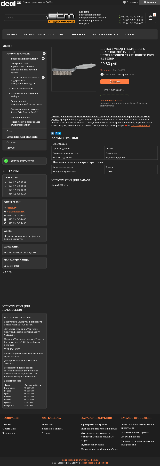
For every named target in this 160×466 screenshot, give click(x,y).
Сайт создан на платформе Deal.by (80, 459)
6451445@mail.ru (15, 211)
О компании (9, 428)
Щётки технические (92, 444)
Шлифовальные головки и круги (99, 428)
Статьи (130, 34)
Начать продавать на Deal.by (38, 2)
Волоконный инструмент (135, 432)
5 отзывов (132, 2)
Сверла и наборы (20, 116)
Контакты (79, 34)
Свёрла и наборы (130, 436)
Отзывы (11, 142)
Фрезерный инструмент (24, 58)
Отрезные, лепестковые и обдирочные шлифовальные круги (97, 437)
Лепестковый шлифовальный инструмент (26, 102)
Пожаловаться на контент (94, 462)
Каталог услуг (9, 433)
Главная (11, 34)
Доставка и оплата (105, 34)
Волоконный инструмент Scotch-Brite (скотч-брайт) (25, 110)
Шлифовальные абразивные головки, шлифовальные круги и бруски (24, 68)
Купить (116, 81)
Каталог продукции (37, 34)
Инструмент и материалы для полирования (25, 123)
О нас (61, 34)
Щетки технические (22, 88)
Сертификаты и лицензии (22, 136)
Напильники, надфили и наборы (99, 449)
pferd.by (12, 207)
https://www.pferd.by (140, 125)
